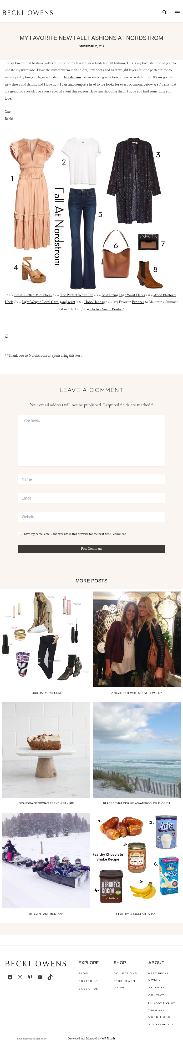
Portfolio (88, 981)
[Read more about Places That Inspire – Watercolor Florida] (137, 750)
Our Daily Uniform (46, 693)
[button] (165, 13)
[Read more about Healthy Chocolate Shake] (137, 860)
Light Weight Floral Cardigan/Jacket (48, 302)
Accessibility (160, 1024)
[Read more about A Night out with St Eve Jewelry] (137, 639)
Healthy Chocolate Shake (136, 914)
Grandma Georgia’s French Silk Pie (46, 803)
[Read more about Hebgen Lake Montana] (46, 860)
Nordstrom (72, 78)
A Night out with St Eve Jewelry (136, 693)
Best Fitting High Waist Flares (123, 295)
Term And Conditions (159, 1014)
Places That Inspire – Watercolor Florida (136, 803)
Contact (156, 995)
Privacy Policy (161, 1003)
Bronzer (138, 302)
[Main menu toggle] (177, 13)
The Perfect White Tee (76, 295)
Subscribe (88, 988)
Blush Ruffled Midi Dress (33, 295)
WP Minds (108, 1038)
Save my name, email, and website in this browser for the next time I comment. (75, 534)
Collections (125, 973)
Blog (83, 973)
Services (156, 987)
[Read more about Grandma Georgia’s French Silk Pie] (46, 750)
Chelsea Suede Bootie (106, 310)
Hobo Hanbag (94, 302)
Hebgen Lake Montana (46, 914)
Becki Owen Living (124, 984)
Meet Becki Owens (158, 977)
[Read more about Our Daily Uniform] (46, 639)
